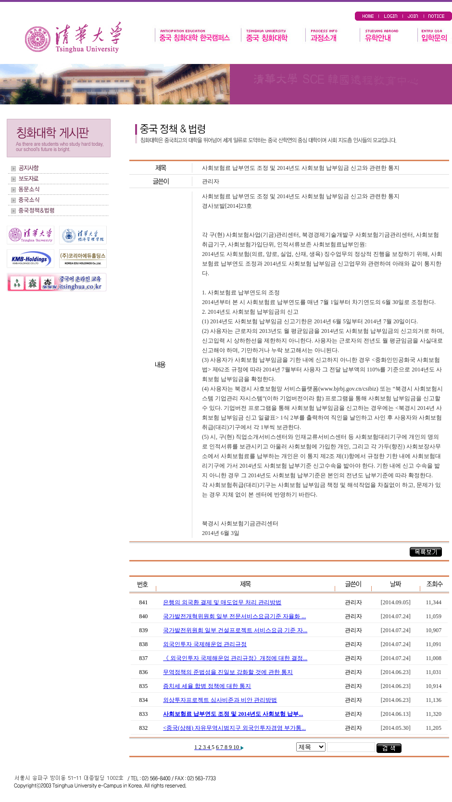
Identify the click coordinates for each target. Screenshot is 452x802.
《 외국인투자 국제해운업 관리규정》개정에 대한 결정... (235, 658)
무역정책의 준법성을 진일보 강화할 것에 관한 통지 (228, 672)
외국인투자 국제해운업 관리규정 (205, 644)
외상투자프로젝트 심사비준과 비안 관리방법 (220, 700)
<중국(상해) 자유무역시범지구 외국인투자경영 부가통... (234, 728)
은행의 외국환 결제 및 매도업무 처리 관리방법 (222, 602)
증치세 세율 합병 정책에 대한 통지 (207, 686)
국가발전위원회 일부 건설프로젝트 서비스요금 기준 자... (235, 630)
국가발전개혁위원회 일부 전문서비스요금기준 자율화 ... (234, 616)
